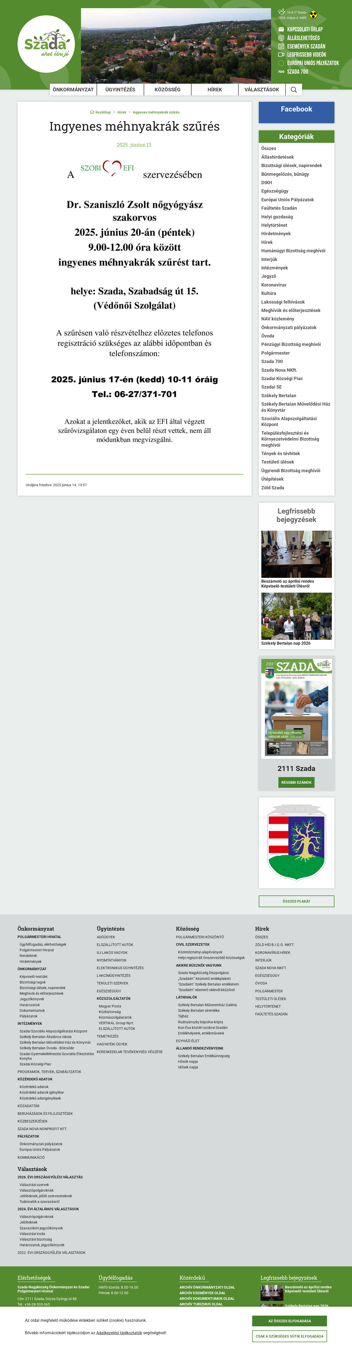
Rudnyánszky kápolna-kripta (200, 1022)
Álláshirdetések (277, 157)
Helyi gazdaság (277, 216)
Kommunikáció (31, 1157)
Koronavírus (273, 285)
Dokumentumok (32, 1010)
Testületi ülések (277, 462)
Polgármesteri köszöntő (200, 937)
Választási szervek (34, 1185)
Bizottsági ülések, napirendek (291, 165)
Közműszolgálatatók (115, 1017)
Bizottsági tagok (33, 982)
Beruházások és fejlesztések (45, 1114)
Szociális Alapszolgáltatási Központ (289, 421)
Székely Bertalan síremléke (199, 1010)
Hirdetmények (276, 233)
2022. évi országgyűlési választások (52, 1253)
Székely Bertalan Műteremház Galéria (207, 1005)
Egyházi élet (187, 1041)
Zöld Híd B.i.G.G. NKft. (274, 945)
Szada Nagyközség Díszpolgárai (203, 973)
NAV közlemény (277, 318)
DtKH (266, 182)
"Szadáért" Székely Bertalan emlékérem (208, 984)
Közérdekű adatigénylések (40, 1098)
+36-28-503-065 (37, 1304)
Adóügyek (106, 937)
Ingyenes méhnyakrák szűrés (156, 112)
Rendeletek (28, 956)
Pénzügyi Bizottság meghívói (291, 344)
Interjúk (269, 259)
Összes (268, 148)
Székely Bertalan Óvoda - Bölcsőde (47, 1048)
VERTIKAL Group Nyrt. (116, 1023)
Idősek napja (188, 1067)
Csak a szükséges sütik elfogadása (289, 1336)
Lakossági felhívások (283, 302)
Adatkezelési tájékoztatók (119, 1332)
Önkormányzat (73, 89)
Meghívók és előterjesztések (291, 310)
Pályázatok (28, 1016)
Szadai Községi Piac (282, 378)
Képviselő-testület (34, 977)
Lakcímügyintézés (113, 976)
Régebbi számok (296, 782)
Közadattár (28, 1106)
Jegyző (268, 276)
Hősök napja (188, 1061)
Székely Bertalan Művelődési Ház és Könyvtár (295, 407)
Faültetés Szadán (279, 208)
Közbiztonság (110, 1012)
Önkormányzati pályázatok (289, 327)
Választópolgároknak (36, 1190)
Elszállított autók (115, 945)
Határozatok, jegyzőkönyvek (42, 1245)
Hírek (215, 89)
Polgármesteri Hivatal (37, 950)
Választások (262, 89)
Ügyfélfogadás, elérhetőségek (43, 944)
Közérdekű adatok (34, 1087)
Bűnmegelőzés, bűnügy (285, 174)
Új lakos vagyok (112, 953)
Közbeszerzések (33, 1121)
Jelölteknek (28, 1222)
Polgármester (275, 353)
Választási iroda (32, 1234)
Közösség (168, 89)
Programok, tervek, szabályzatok (49, 1072)
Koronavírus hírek (272, 953)
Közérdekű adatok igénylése (42, 1092)
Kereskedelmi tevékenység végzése (130, 1052)
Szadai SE (271, 387)
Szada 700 (272, 361)
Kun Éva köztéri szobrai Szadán (203, 1028)
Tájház (183, 1016)
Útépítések (272, 479)
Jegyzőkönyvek (32, 999)
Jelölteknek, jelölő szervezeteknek (46, 1196)
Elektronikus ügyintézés (120, 968)
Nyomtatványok (112, 960)
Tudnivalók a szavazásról (39, 1202)
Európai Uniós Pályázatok (287, 199)
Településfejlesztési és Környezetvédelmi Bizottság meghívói (290, 439)
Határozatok (30, 1005)
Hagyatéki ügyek (112, 1044)
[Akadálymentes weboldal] (313, 14)
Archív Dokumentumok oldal (207, 1298)
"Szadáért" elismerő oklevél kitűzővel (206, 990)
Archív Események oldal (203, 1293)
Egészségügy (274, 191)
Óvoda (267, 336)
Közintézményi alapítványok (200, 952)
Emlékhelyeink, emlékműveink (201, 1033)
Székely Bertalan (278, 395)
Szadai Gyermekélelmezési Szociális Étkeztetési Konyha (57, 1056)
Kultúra (268, 293)
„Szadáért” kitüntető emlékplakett (204, 979)
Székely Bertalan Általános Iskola (46, 1037)
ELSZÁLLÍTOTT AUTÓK (117, 1029)
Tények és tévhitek (280, 453)
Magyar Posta (110, 1006)
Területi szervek (112, 983)
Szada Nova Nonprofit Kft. (42, 1129)
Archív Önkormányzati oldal (207, 1287)
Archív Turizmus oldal (201, 1304)
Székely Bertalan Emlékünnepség (204, 1056)
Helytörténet (274, 225)
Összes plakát (296, 901)
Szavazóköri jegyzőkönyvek (41, 1228)
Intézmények (274, 267)
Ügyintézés (120, 89)
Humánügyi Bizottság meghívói (293, 250)
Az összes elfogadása (289, 1321)
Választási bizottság (36, 1239)
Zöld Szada (272, 487)
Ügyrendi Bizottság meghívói (290, 470)
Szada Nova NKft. (279, 370)
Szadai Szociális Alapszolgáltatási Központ (53, 1031)
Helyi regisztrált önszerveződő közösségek (211, 958)
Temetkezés (107, 1036)
